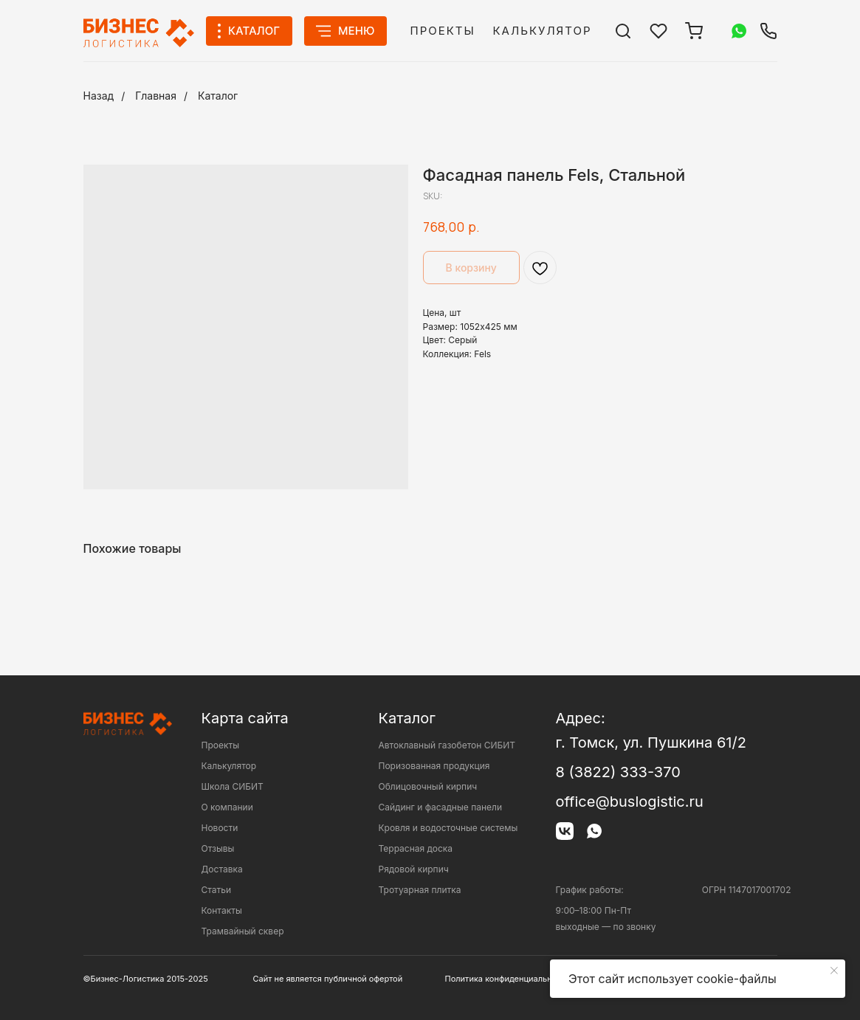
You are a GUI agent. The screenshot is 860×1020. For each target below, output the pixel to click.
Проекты (442, 31)
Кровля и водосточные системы (448, 827)
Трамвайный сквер (243, 931)
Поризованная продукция (434, 765)
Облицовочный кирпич (428, 786)
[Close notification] (834, 970)
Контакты (222, 910)
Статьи (217, 889)
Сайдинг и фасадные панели (440, 807)
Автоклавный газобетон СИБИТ (447, 745)
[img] (623, 31)
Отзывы (218, 848)
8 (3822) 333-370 (618, 772)
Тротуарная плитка (420, 889)
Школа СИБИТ (233, 786)
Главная (155, 95)
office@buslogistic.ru (630, 801)
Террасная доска (416, 848)
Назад (98, 95)
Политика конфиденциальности (508, 979)
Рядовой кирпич (414, 869)
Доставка (222, 869)
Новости (220, 827)
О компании (227, 807)
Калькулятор (542, 31)
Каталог (218, 95)
